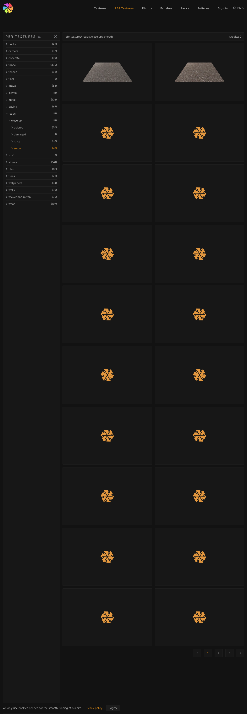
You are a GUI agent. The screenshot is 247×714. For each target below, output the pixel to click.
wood (32, 203)
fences (32, 71)
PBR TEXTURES (21, 37)
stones (32, 162)
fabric (32, 65)
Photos (147, 8)
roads (32, 113)
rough (35, 141)
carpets (32, 51)
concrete (32, 58)
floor (32, 78)
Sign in (223, 8)
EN (240, 8)
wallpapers (32, 183)
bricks (32, 44)
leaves (32, 92)
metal (32, 99)
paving (32, 106)
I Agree (113, 708)
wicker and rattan (32, 196)
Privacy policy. (94, 708)
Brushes (166, 8)
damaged (35, 134)
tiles (32, 169)
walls (32, 190)
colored (35, 127)
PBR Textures (124, 8)
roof (32, 155)
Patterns (203, 8)
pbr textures (75, 36)
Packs (185, 8)
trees (32, 176)
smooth (35, 148)
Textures (100, 8)
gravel (32, 85)
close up (33, 120)
